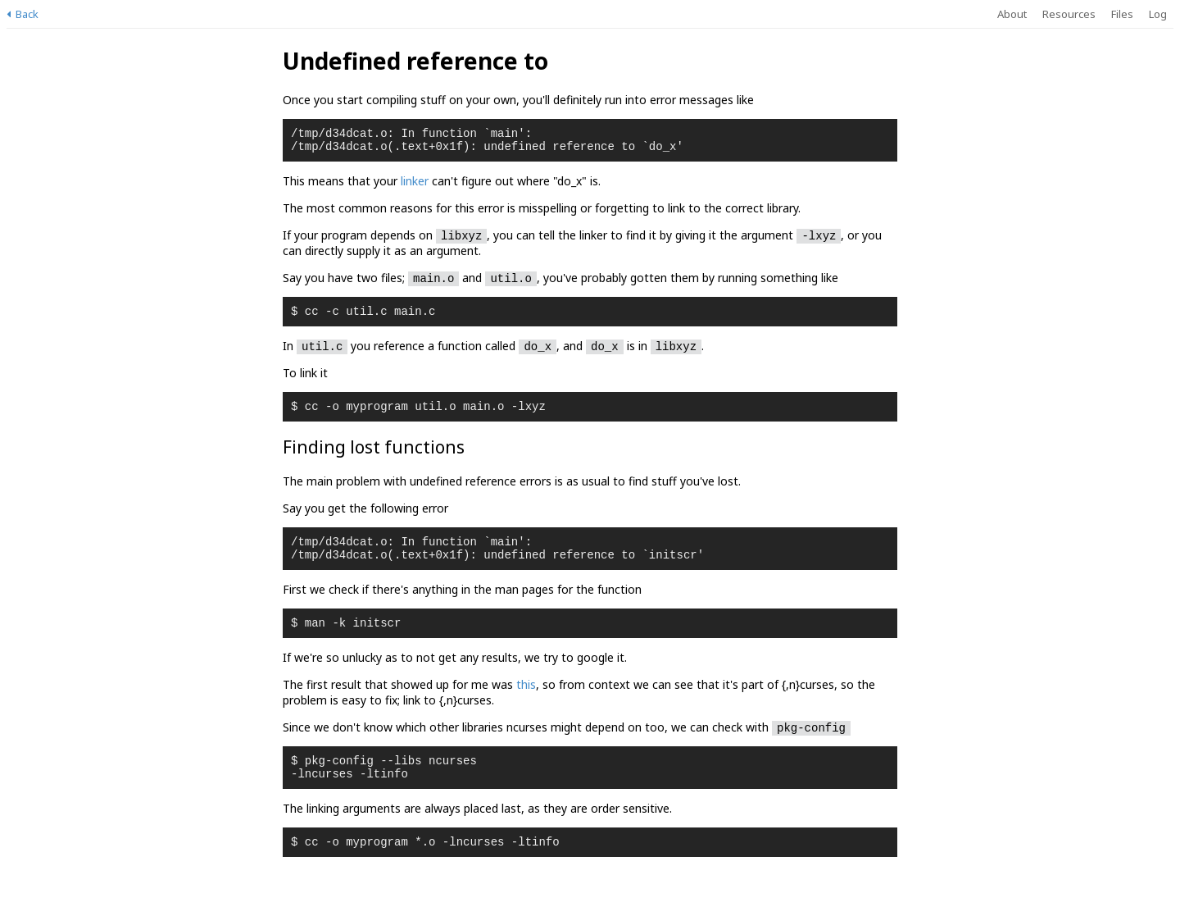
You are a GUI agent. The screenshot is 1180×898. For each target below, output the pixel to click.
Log (1158, 14)
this (526, 701)
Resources (1069, 14)
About (1012, 14)
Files (1122, 14)
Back (23, 14)
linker (415, 186)
